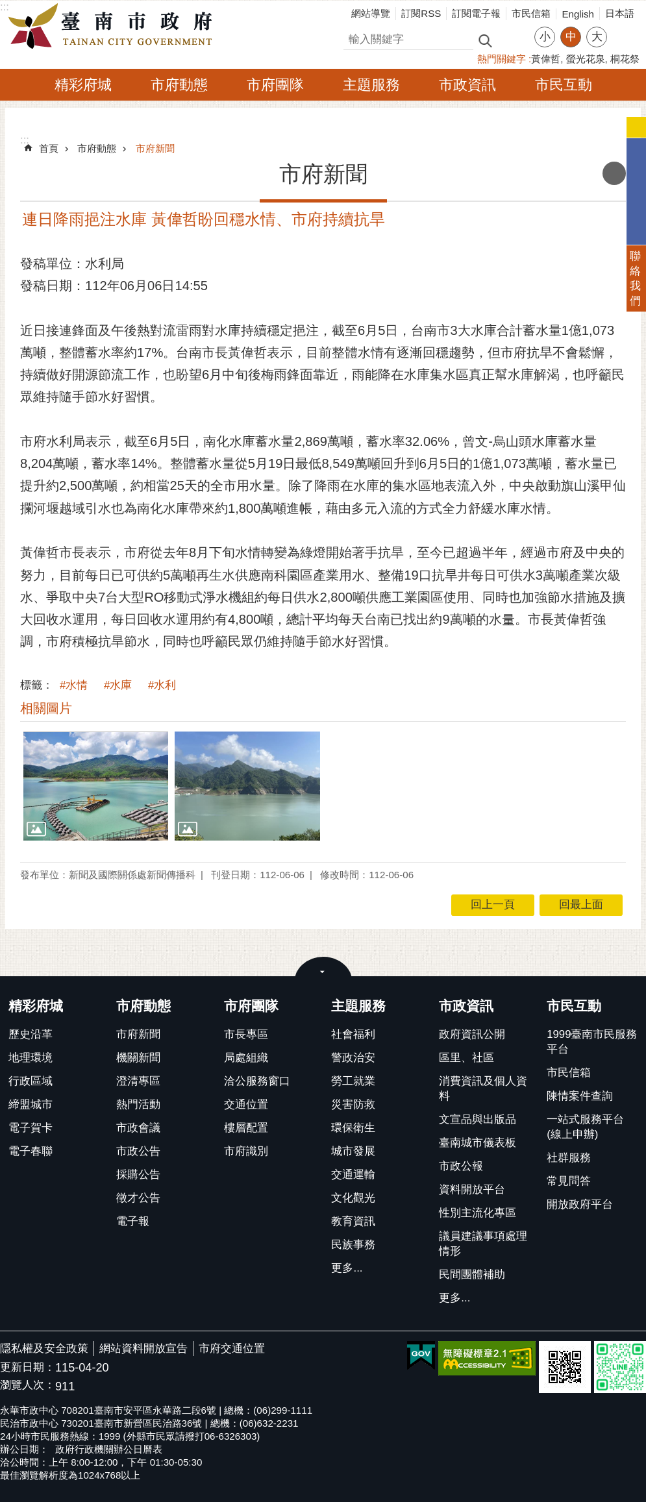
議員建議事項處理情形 (483, 1243)
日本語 (619, 13)
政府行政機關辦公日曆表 (108, 1449)
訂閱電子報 (476, 13)
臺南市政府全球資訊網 (113, 27)
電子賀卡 (30, 1128)
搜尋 (354, 37)
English (578, 13)
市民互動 (563, 85)
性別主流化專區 (477, 1213)
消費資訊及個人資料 (483, 1088)
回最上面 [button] (581, 904)
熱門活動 (138, 1104)
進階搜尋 (513, 40)
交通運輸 (353, 1174)
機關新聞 (138, 1058)
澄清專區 (138, 1081)
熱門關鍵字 (501, 59)
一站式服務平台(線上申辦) (585, 1126)
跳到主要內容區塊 (6, 6)
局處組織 (246, 1058)
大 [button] (597, 37)
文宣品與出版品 (477, 1119)
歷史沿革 (30, 1034)
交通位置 (246, 1104)
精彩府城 (83, 85)
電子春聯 (30, 1151)
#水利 (162, 685)
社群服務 (569, 1157)
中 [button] (571, 37)
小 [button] (545, 37)
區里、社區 (466, 1058)
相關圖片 (46, 708)
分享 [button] (623, 28)
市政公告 (138, 1151)
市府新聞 (155, 148)
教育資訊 (353, 1221)
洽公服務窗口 (257, 1081)
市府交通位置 (232, 1348)
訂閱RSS (421, 13)
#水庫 (118, 685)
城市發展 (353, 1151)
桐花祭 (625, 58)
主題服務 (371, 85)
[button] (95, 786)
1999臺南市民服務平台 (592, 1041)
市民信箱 (531, 13)
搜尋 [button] (485, 40)
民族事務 (353, 1244)
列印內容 (614, 173)
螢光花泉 (585, 58)
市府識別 (246, 1151)
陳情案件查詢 (580, 1096)
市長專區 (246, 1034)
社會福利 (353, 1034)
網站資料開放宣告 (143, 1348)
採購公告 (138, 1174)
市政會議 (138, 1128)
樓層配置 (246, 1128)
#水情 (74, 685)
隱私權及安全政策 (44, 1348)
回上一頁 (493, 904)
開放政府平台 (580, 1204)
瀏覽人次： (27, 1385)
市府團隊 (275, 85)
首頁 (48, 148)
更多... (346, 1268)
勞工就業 (353, 1081)
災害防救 (353, 1104)
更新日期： (27, 1367)
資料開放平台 (472, 1189)
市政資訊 (467, 85)
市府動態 (179, 85)
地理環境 (30, 1058)
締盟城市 (30, 1104)
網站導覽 (370, 13)
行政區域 (30, 1081)
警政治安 (353, 1058)
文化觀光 (353, 1198)
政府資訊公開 (472, 1034)
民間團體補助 (472, 1274)
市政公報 (461, 1166)
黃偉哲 (545, 58)
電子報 (132, 1221)
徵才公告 (138, 1198)
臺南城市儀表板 (477, 1143)
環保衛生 (353, 1128)
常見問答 (569, 1181)
